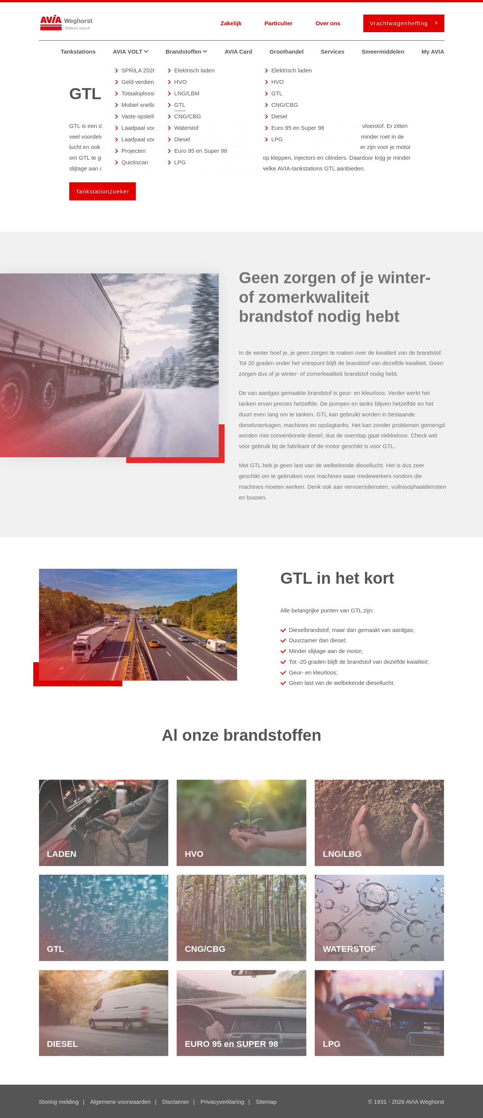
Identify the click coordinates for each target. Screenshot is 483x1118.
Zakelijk (230, 23)
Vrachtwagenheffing (401, 23)
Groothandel (287, 51)
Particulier (279, 23)
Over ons (327, 23)
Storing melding (59, 1102)
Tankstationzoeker (102, 191)
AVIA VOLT (133, 51)
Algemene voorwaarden (120, 1102)
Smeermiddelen (383, 51)
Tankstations (78, 51)
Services (333, 51)
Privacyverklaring (222, 1102)
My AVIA (432, 51)
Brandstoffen (189, 51)
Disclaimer (175, 1102)
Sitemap (265, 1102)
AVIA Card (238, 51)
